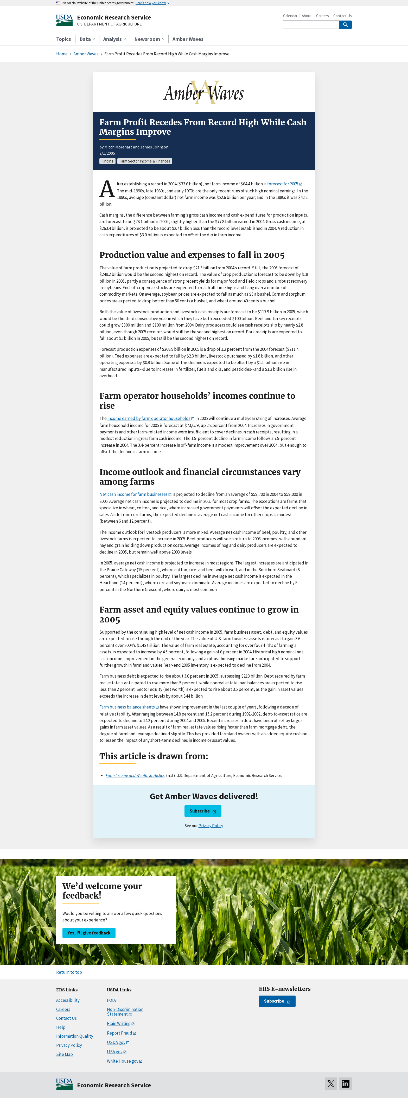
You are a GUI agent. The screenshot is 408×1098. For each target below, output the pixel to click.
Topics (63, 39)
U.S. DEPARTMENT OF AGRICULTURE (109, 24)
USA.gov (115, 1052)
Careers (322, 15)
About (307, 15)
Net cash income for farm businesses (133, 494)
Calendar (290, 15)
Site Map (64, 1054)
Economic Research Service (114, 17)
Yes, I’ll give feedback (89, 933)
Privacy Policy (211, 825)
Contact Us (342, 15)
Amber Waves (188, 39)
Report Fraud (119, 1033)
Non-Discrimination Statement (125, 1011)
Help (61, 1027)
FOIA (111, 1000)
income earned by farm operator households (148, 418)
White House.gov (122, 1061)
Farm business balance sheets (127, 707)
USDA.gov (116, 1042)
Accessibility (68, 1000)
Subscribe (200, 811)
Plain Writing (119, 1023)
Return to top (69, 972)
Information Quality (74, 1036)
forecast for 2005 (282, 184)
